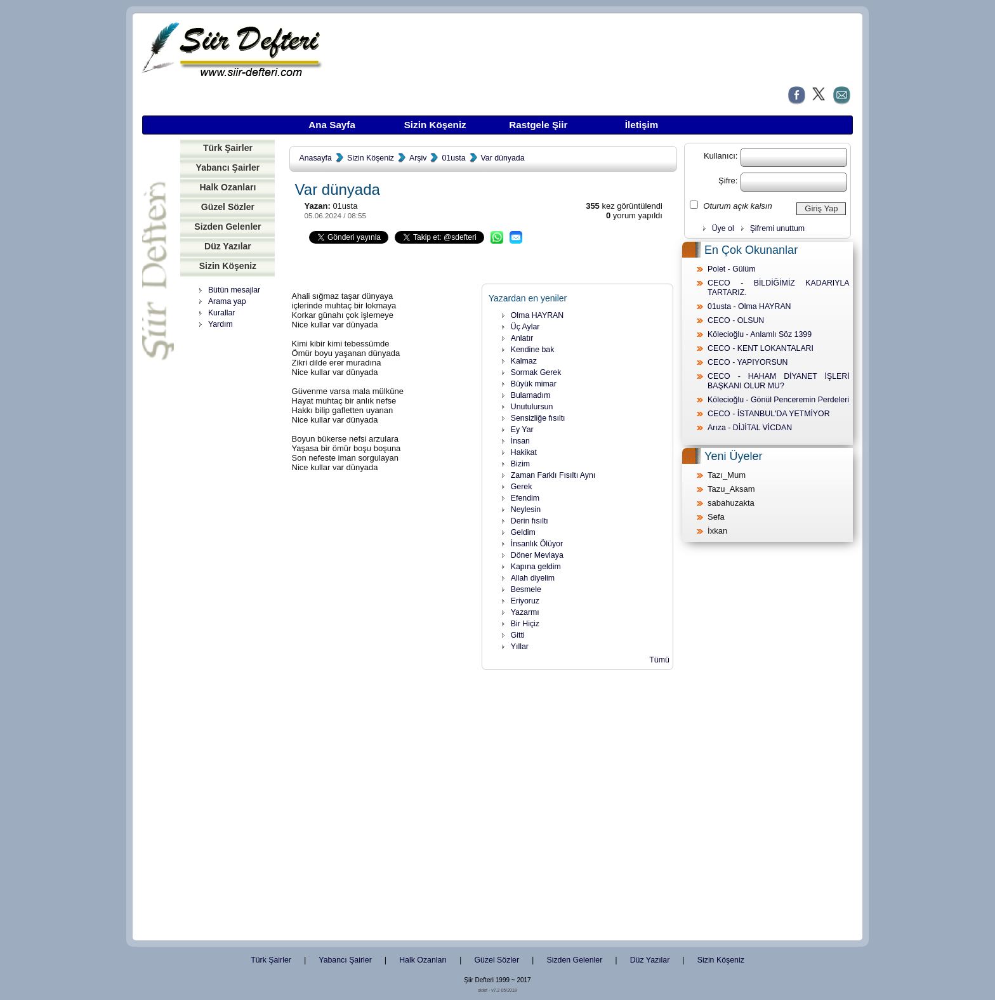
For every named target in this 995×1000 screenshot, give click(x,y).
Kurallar (221, 312)
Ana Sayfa (331, 124)
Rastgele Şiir (538, 124)
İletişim (641, 124)
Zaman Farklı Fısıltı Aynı (553, 475)
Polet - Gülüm (731, 269)
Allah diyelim (533, 578)
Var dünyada (503, 158)
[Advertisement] (228, 529)
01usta (453, 158)
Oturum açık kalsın (737, 206)
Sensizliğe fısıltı (538, 418)
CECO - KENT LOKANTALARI (761, 348)
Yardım (220, 324)
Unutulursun (532, 406)
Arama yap (227, 301)
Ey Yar (522, 429)
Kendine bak (533, 349)
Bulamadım (530, 395)
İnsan (520, 441)
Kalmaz (524, 361)
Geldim (523, 532)
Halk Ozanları (227, 187)
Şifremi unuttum (777, 228)
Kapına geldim (536, 566)
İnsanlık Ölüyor (537, 543)
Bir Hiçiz (525, 623)
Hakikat (524, 452)
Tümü (659, 659)
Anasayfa (315, 158)
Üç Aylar (525, 326)
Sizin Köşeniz (435, 124)
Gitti (518, 635)
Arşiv (417, 158)
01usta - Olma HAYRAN (749, 306)
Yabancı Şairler (228, 167)
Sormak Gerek (536, 372)
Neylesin (526, 509)
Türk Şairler (228, 148)
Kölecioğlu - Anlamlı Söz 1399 (760, 334)
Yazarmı (525, 612)
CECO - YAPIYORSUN (747, 362)
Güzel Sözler (227, 207)
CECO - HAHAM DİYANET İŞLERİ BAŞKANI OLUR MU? (779, 381)
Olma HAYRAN (537, 315)
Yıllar (520, 646)
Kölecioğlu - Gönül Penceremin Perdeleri (778, 399)
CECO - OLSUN (736, 320)
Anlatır (522, 338)
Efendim (525, 498)
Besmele (526, 589)
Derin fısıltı (529, 520)
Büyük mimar (534, 383)
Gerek (521, 486)
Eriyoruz (525, 600)
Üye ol (723, 228)
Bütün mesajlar (234, 290)
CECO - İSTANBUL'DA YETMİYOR (769, 413)
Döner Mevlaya (537, 555)
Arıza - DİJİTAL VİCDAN (750, 427)
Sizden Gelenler (227, 226)
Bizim (520, 463)
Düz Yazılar (227, 246)
